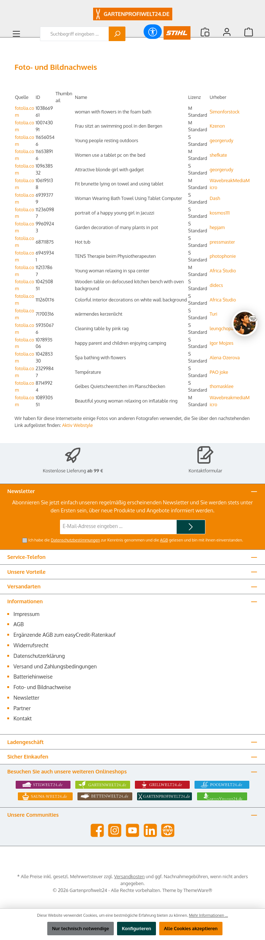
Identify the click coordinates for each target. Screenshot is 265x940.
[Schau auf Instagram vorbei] (115, 830)
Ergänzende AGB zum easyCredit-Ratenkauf (64, 634)
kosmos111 (220, 213)
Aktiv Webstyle (77, 425)
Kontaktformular (205, 470)
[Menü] (16, 34)
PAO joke (219, 372)
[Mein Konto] (227, 31)
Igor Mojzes (221, 343)
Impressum (26, 614)
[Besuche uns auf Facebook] (97, 830)
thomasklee (222, 386)
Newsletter (26, 697)
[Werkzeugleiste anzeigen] (153, 31)
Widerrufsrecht (30, 645)
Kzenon (217, 126)
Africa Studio (223, 270)
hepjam (217, 227)
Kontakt (22, 718)
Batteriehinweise (33, 676)
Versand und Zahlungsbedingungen (55, 666)
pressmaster (222, 242)
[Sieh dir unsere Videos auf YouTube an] (132, 830)
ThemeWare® (198, 890)
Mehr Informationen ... (208, 915)
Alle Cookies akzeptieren (191, 928)
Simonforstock (225, 112)
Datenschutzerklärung (39, 655)
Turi (213, 314)
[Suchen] (117, 34)
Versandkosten (129, 876)
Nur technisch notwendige (80, 928)
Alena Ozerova (225, 357)
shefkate (218, 155)
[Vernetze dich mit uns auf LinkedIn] (150, 830)
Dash (215, 198)
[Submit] (190, 527)
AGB (164, 540)
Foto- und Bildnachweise (42, 687)
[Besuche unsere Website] (168, 830)
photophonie (223, 256)
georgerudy (221, 140)
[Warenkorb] (249, 31)
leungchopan (223, 328)
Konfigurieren (136, 928)
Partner (22, 708)
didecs (216, 285)
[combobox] (74, 34)
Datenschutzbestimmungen (75, 540)
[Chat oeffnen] (245, 323)
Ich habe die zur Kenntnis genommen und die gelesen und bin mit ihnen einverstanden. (135, 540)
